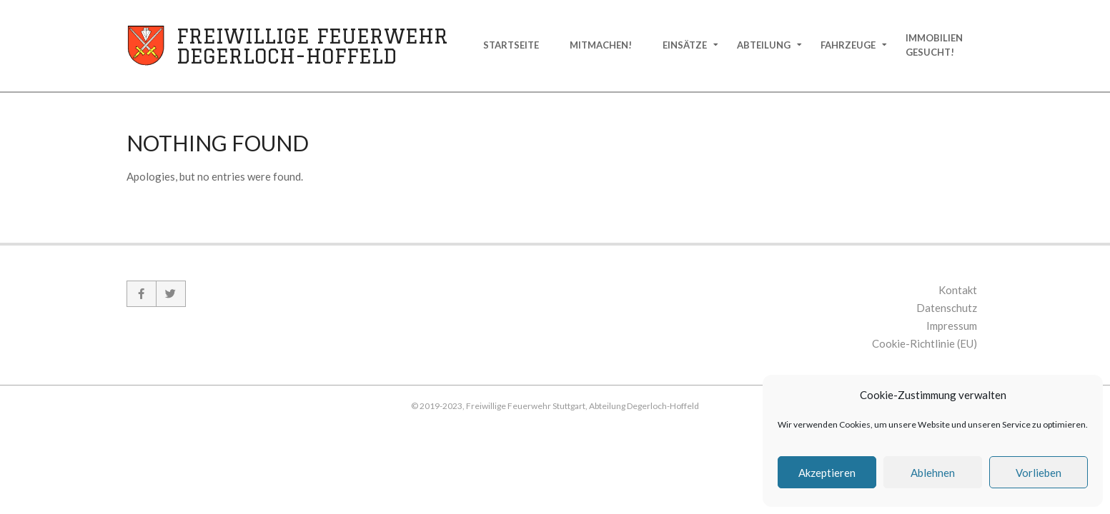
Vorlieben (1038, 472)
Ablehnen (933, 472)
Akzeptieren (827, 472)
